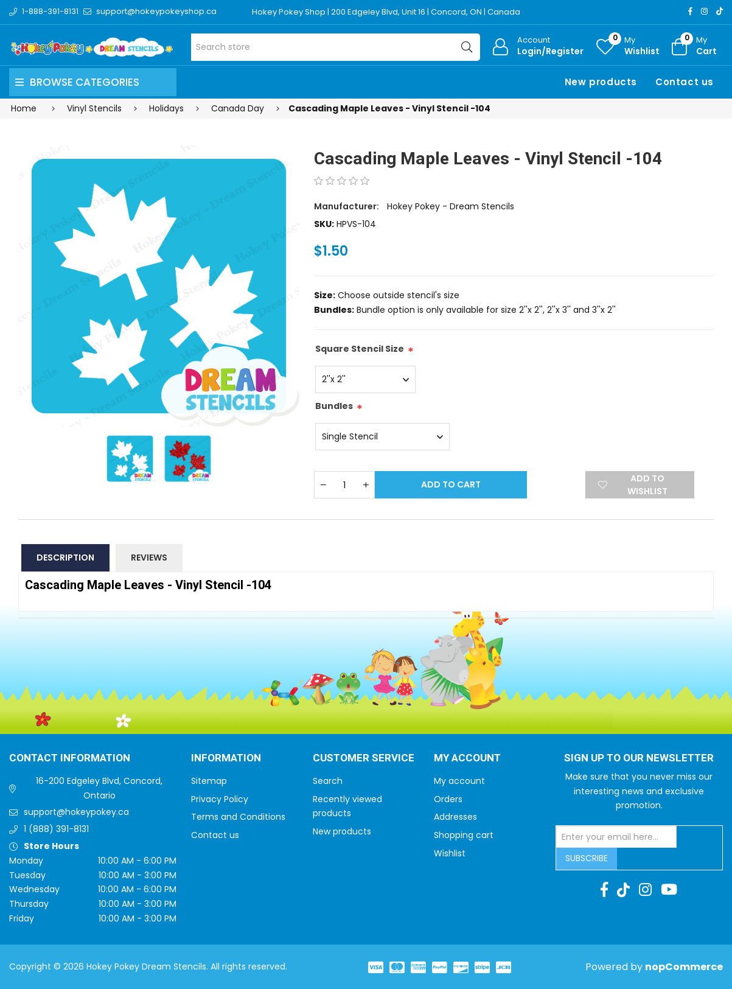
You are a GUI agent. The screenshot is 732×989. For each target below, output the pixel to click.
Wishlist (449, 853)
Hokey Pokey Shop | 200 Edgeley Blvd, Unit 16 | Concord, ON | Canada (386, 12)
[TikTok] (719, 11)
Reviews (149, 557)
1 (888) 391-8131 (56, 829)
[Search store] (335, 47)
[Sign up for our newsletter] (616, 837)
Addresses (455, 817)
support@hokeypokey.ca (76, 812)
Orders (448, 799)
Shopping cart (463, 835)
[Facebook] (690, 11)
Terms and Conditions (238, 817)
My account (459, 781)
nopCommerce (684, 967)
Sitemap (209, 781)
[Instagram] (704, 11)
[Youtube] (669, 889)
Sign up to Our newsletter (639, 758)
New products (601, 81)
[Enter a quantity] (344, 484)
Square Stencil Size (359, 349)
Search (328, 781)
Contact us (684, 81)
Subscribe (586, 858)
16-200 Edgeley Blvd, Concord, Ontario (99, 788)
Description (65, 557)
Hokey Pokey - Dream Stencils (450, 206)
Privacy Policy (219, 799)
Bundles (334, 406)
